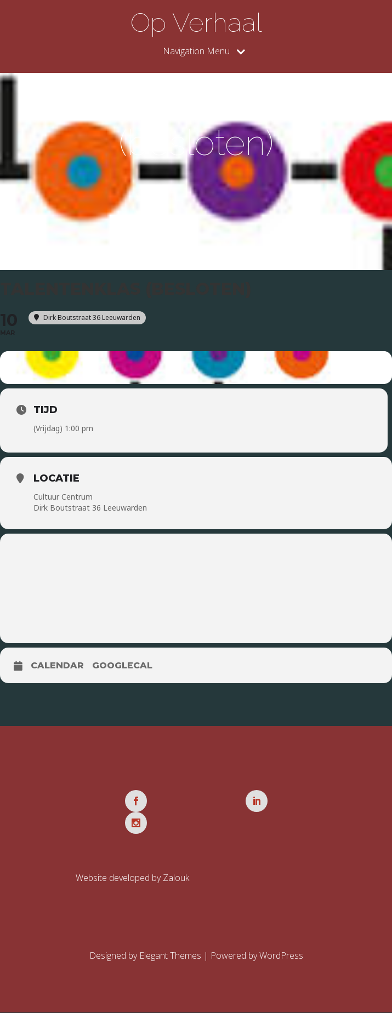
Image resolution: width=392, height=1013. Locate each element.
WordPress (281, 956)
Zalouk (176, 878)
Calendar (57, 666)
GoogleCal (122, 666)
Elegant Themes (170, 956)
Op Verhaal (196, 22)
